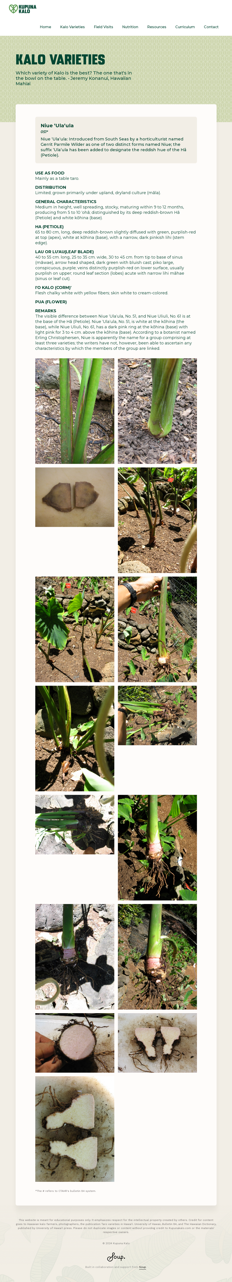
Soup (142, 1267)
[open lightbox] (74, 411)
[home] (22, 9)
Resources (156, 27)
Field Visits (103, 27)
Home (45, 27)
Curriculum (185, 27)
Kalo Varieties (72, 27)
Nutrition (130, 27)
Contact (211, 27)
